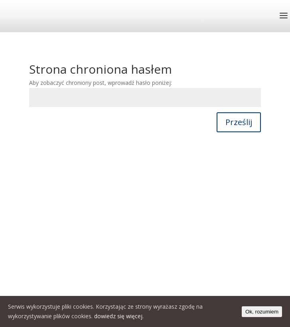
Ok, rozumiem (261, 312)
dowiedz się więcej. (119, 316)
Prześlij (238, 122)
